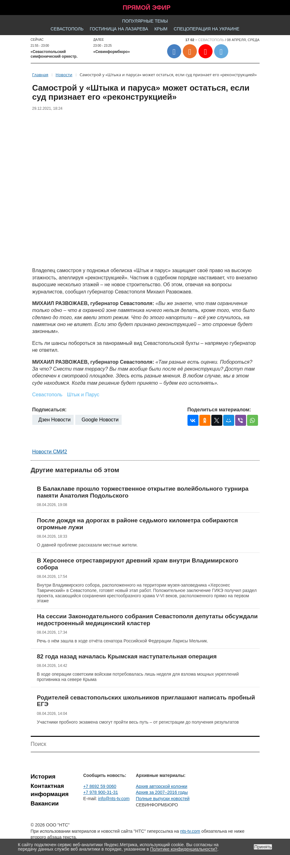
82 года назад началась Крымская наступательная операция (127, 656)
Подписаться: (49, 409)
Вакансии (45, 803)
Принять (263, 846)
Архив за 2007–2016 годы (162, 792)
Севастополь (66, 28)
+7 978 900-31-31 (100, 792)
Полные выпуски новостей (162, 798)
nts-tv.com (190, 831)
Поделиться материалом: (219, 409)
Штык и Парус (83, 394)
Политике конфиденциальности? (183, 849)
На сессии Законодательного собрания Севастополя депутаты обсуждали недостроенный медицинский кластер (147, 619)
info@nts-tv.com (113, 798)
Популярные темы (145, 21)
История (43, 776)
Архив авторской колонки (161, 786)
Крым (160, 28)
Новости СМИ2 (49, 451)
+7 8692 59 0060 (99, 786)
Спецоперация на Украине (207, 28)
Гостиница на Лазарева (119, 28)
